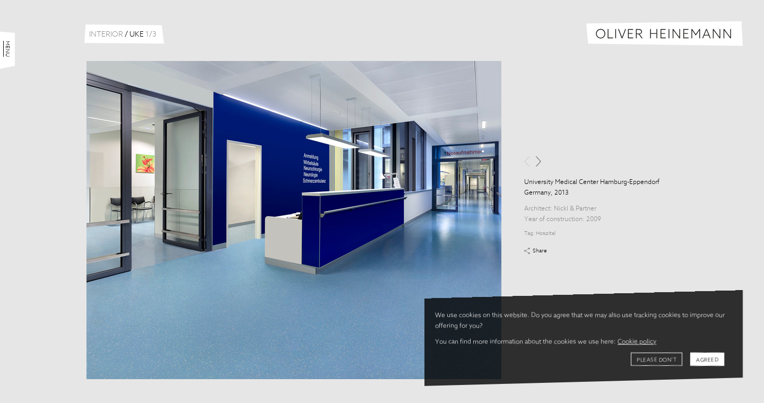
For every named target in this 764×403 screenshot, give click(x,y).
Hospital (545, 233)
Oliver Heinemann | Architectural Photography (664, 33)
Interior (106, 34)
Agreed (707, 360)
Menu (7, 49)
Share (540, 250)
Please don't (656, 360)
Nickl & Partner (575, 209)
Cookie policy (637, 342)
